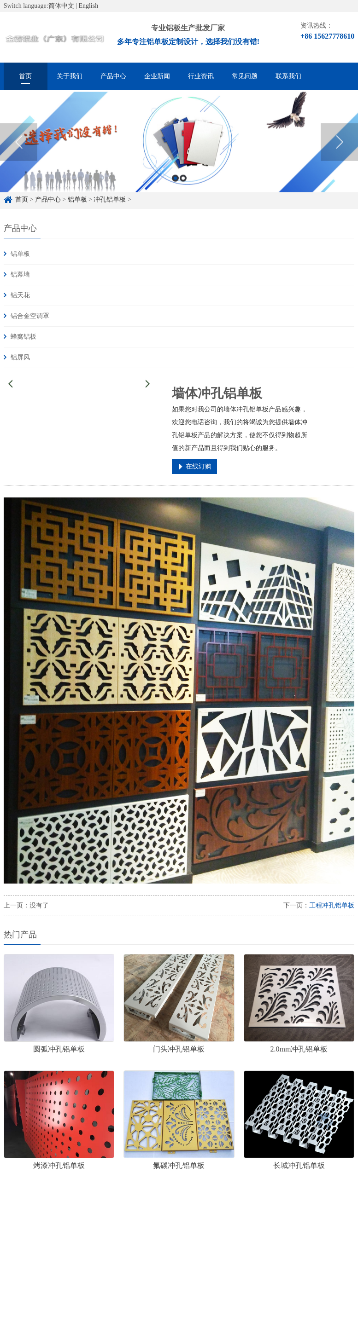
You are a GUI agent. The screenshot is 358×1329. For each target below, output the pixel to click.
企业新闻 (157, 76)
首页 (25, 76)
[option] (179, 151)
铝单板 (20, 253)
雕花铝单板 (138, 1232)
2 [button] (183, 187)
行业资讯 (201, 76)
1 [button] (175, 187)
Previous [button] (18, 150)
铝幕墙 (20, 274)
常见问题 (245, 76)
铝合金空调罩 (30, 315)
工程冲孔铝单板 (331, 905)
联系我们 (288, 76)
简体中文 (61, 5)
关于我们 (69, 76)
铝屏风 (20, 357)
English (88, 5)
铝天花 (20, 295)
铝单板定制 (59, 1232)
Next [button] (339, 150)
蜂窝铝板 (23, 336)
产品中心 (113, 76)
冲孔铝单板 (184, 1232)
